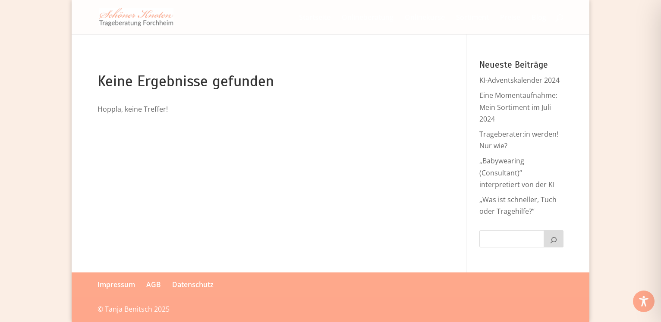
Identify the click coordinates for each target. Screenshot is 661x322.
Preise (510, 18)
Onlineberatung (367, 18)
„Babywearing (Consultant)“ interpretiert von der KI (516, 172)
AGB (153, 284)
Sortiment (472, 18)
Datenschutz (193, 284)
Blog (539, 18)
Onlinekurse (425, 18)
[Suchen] (553, 238)
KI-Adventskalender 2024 (519, 80)
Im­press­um (116, 284)
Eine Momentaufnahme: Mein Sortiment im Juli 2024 (518, 107)
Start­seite (314, 18)
